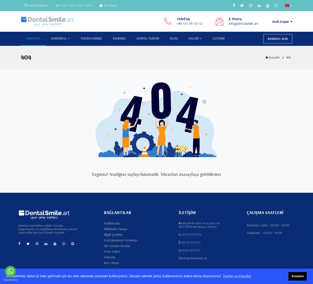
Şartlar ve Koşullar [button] (237, 276)
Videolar (109, 257)
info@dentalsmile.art (243, 23)
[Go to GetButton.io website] (10, 279)
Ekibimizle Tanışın (115, 229)
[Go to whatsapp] (10, 271)
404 (288, 57)
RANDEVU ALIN (278, 39)
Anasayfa (272, 57)
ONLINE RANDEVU (36, 5)
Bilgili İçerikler (113, 234)
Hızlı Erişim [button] (282, 21)
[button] (288, 5)
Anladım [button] (297, 276)
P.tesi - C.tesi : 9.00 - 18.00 (74, 5)
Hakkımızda (112, 223)
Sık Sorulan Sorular (117, 245)
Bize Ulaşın (108, 5)
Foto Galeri (112, 251)
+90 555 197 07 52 (190, 23)
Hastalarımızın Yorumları (121, 240)
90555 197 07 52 (191, 250)
